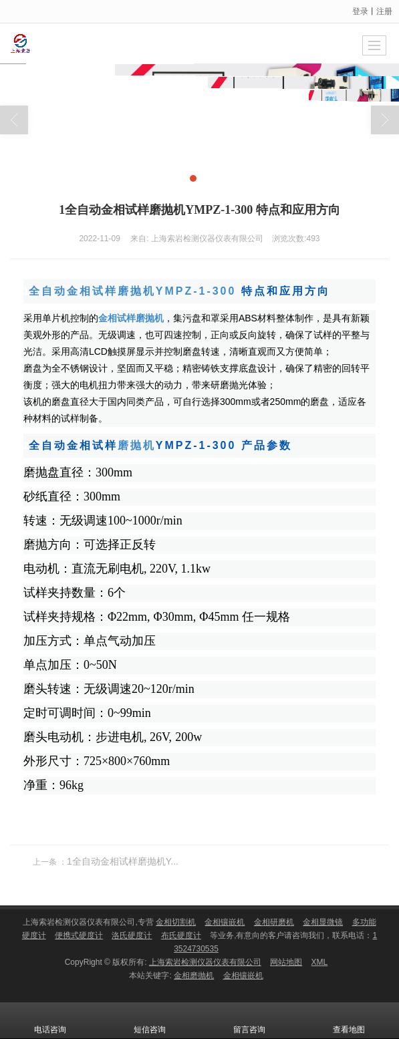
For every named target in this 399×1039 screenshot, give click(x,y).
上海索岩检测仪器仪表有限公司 (205, 962)
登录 (360, 11)
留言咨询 (249, 1020)
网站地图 (286, 962)
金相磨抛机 (194, 975)
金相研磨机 (274, 922)
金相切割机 (176, 922)
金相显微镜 (323, 922)
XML (319, 962)
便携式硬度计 (79, 935)
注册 (384, 11)
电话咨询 (50, 1020)
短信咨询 (150, 1020)
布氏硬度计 (181, 935)
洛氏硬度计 (132, 935)
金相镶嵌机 (225, 922)
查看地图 (349, 1020)
